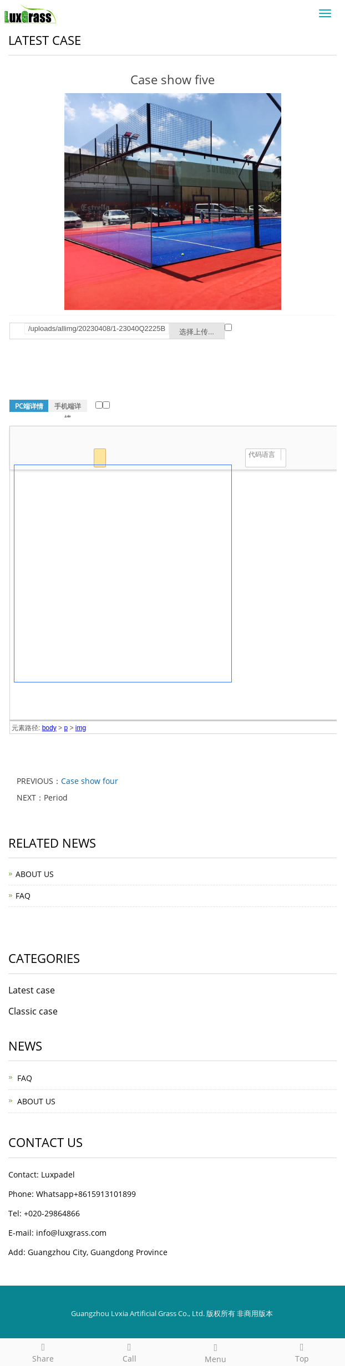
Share (43, 1351)
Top (302, 1351)
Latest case (31, 990)
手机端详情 (67, 406)
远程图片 (228, 327)
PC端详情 (29, 406)
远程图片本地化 (99, 405)
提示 (238, 337)
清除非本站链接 (106, 405)
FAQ (23, 895)
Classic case (33, 1011)
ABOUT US (35, 874)
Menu (216, 1351)
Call (130, 1351)
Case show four (89, 781)
